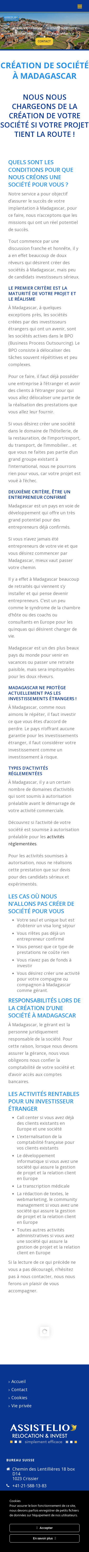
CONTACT (44, 41)
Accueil (17, 1381)
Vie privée (20, 1405)
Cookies (18, 1397)
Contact (18, 1389)
